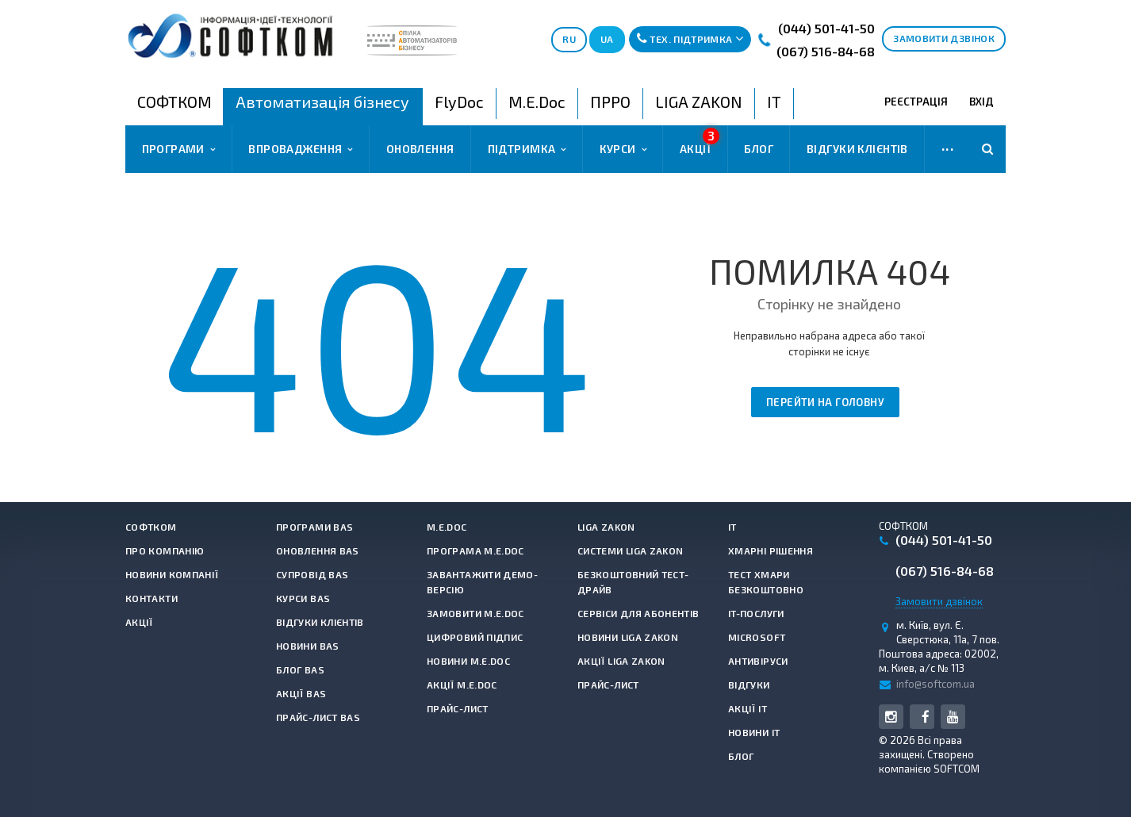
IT (732, 526)
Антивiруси (758, 660)
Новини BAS (307, 645)
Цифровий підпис (475, 636)
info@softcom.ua (935, 683)
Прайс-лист (458, 708)
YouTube (953, 716)
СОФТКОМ (151, 526)
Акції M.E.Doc (462, 684)
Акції (699, 141)
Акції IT (747, 708)
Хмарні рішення (770, 550)
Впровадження (300, 149)
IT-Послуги (756, 613)
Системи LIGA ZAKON (630, 550)
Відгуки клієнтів (857, 148)
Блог (758, 148)
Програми (179, 149)
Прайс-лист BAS (318, 717)
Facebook (925, 716)
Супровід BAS (312, 574)
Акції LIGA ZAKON (621, 660)
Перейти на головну (825, 402)
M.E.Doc (447, 526)
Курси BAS (303, 598)
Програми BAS (314, 526)
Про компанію (164, 550)
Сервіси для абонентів (638, 613)
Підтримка (527, 149)
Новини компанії (171, 574)
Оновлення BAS (317, 550)
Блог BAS (300, 669)
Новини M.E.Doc (468, 660)
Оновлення (420, 148)
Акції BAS (301, 693)
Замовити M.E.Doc (475, 613)
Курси (623, 149)
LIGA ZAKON (606, 526)
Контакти (151, 598)
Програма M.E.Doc (475, 550)
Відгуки (749, 684)
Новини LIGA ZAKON (627, 636)
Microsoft (756, 636)
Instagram (891, 716)
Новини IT (754, 732)
